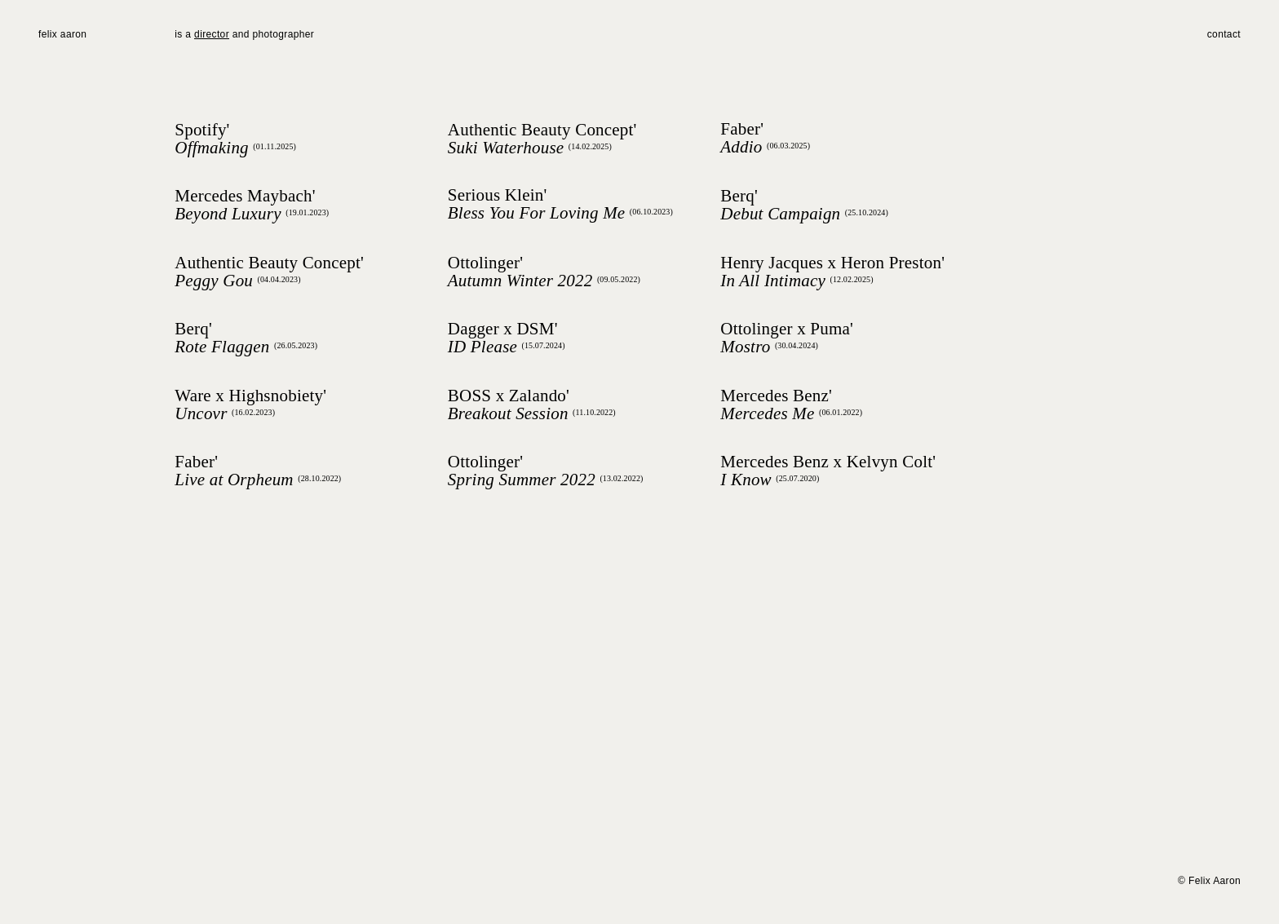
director (211, 34)
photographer (282, 34)
